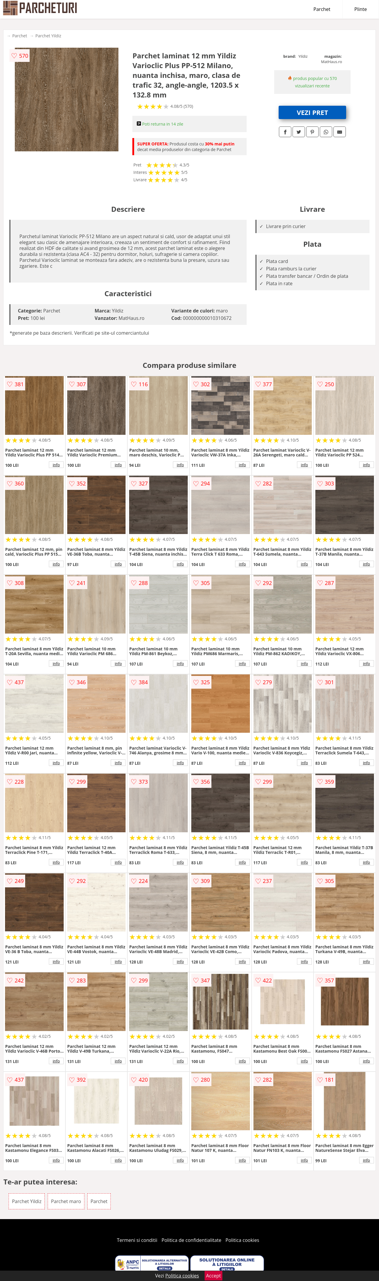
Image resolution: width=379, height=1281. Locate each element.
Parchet (322, 9)
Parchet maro (66, 1201)
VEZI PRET (312, 112)
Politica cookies (242, 1240)
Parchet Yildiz (48, 36)
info (56, 464)
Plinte (360, 9)
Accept (213, 1275)
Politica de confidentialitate (191, 1240)
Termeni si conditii (137, 1240)
